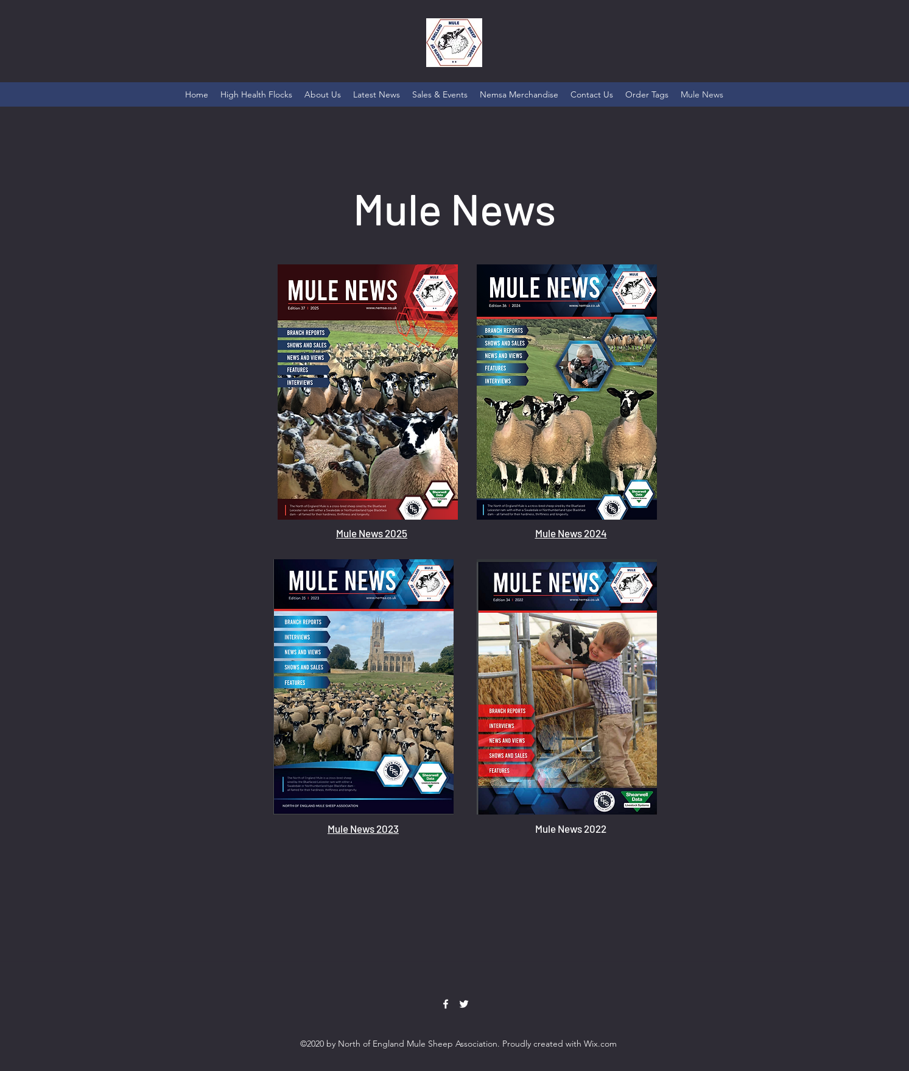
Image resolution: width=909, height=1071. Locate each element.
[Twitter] (464, 1004)
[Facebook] (446, 1004)
